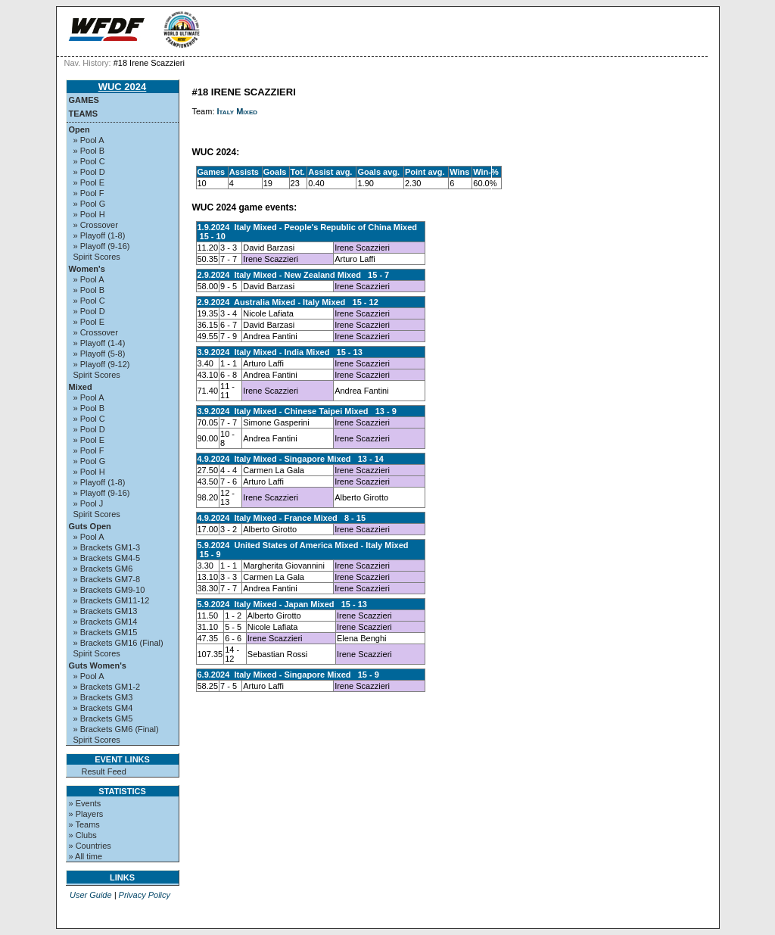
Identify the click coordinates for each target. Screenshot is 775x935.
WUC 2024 (122, 86)
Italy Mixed (237, 111)
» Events (85, 803)
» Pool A (88, 140)
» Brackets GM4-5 (107, 558)
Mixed (80, 386)
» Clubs (83, 835)
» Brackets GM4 (103, 707)
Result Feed (104, 771)
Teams (83, 113)
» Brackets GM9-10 (109, 589)
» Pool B (89, 150)
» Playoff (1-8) (99, 235)
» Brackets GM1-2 (107, 686)
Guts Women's (97, 665)
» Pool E (89, 182)
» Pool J (88, 503)
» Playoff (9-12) (101, 364)
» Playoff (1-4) (99, 343)
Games (84, 99)
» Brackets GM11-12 (111, 600)
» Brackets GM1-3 (107, 547)
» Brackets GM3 (103, 697)
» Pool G (89, 203)
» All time (86, 856)
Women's (87, 268)
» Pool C (89, 161)
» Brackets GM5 (103, 718)
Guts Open (90, 526)
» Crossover (95, 224)
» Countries (90, 845)
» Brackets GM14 (105, 621)
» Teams (84, 824)
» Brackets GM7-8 (107, 579)
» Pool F (88, 193)
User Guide (91, 894)
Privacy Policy (144, 894)
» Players (86, 813)
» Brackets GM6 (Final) (116, 729)
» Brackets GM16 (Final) (118, 642)
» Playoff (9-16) (101, 246)
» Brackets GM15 (105, 632)
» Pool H (89, 214)
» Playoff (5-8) (99, 353)
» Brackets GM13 (105, 611)
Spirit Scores (96, 256)
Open (79, 129)
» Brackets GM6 (103, 568)
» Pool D (89, 171)
